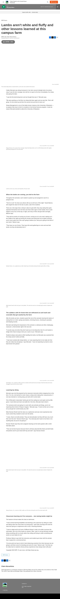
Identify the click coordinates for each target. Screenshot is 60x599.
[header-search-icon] (47, 2)
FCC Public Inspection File (26, 587)
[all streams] (58, 7)
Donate (54, 2)
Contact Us (24, 583)
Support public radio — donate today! (30, 12)
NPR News (4, 20)
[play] (4, 7)
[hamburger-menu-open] (3, 2)
